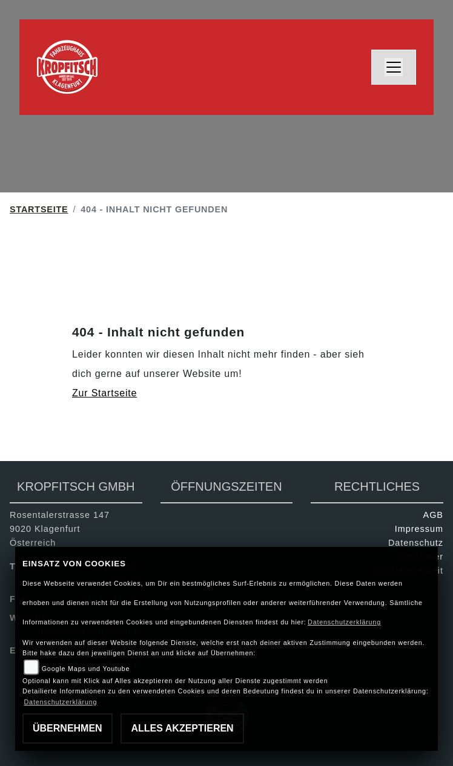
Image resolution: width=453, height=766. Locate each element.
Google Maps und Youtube (86, 668)
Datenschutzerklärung (344, 622)
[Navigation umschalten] (393, 67)
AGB (433, 515)
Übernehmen (67, 728)
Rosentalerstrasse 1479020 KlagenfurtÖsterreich (60, 529)
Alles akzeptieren (182, 728)
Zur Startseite (104, 393)
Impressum (419, 529)
